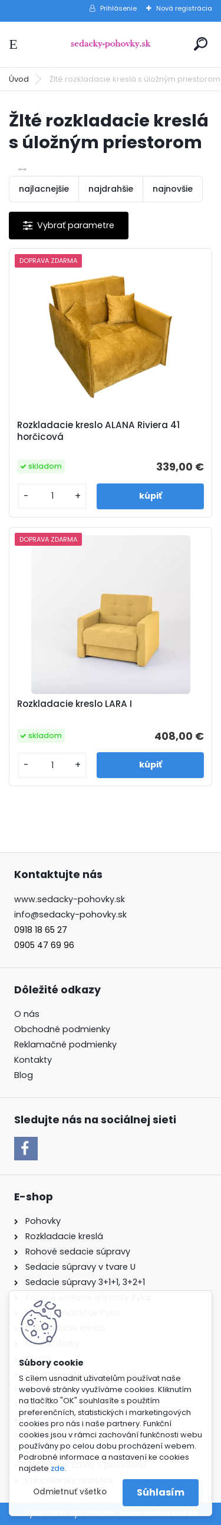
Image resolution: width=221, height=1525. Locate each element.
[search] (200, 43)
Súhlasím (160, 1492)
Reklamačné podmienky (65, 1044)
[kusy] (52, 496)
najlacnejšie (44, 189)
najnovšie (173, 189)
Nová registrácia (184, 8)
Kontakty (33, 1060)
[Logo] (111, 44)
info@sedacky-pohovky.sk (70, 914)
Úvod (19, 79)
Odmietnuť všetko (70, 1491)
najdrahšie (110, 189)
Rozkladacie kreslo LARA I (74, 704)
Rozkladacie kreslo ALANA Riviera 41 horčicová (98, 431)
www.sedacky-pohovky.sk (69, 899)
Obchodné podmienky (62, 1029)
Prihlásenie (118, 8)
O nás (26, 1014)
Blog (23, 1075)
